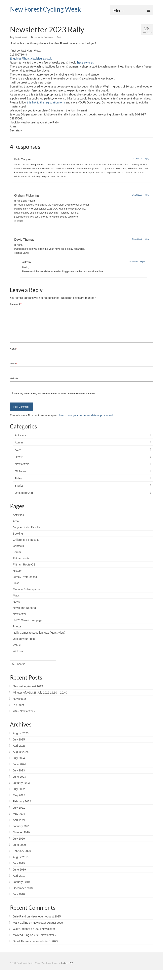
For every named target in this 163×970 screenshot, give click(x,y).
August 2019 (21, 857)
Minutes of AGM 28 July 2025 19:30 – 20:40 (40, 692)
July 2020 (19, 838)
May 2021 (19, 813)
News (16, 601)
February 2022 (22, 801)
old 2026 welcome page (27, 620)
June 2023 (19, 776)
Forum (17, 552)
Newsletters (22, 464)
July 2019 (19, 863)
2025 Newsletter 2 (24, 711)
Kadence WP (67, 963)
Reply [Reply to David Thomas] (146, 239)
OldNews (48, 37)
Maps (16, 595)
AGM (18, 449)
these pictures (85, 62)
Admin (19, 442)
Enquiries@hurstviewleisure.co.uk (31, 58)
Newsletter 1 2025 (46, 941)
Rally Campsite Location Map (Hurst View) (39, 632)
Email (13, 363)
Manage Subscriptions (27, 589)
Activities (20, 435)
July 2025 (19, 739)
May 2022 (19, 795)
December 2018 (23, 888)
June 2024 (19, 764)
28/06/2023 (137, 159)
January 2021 (21, 826)
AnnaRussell (21, 37)
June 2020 (19, 844)
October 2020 (21, 832)
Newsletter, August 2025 (28, 686)
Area (16, 521)
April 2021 (19, 820)
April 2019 (19, 875)
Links (16, 583)
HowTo (19, 456)
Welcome (18, 651)
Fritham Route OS (24, 564)
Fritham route (21, 558)
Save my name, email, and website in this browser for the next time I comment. (55, 393)
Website (14, 378)
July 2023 (19, 770)
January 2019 (21, 882)
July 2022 (19, 789)
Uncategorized (24, 492)
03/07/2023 (137, 239)
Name (13, 349)
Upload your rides (24, 638)
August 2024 (21, 751)
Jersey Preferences (25, 576)
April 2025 (19, 745)
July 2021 (19, 807)
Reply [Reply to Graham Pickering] (146, 195)
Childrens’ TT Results (26, 539)
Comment (15, 304)
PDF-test (18, 705)
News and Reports (24, 607)
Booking (18, 533)
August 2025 (21, 733)
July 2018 (19, 894)
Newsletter (19, 614)
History (17, 570)
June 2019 (19, 869)
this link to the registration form (46, 102)
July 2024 (19, 758)
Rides (18, 478)
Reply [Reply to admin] (142, 261)
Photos (17, 626)
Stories (19, 485)
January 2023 (21, 782)
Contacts (18, 546)
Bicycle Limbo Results (26, 527)
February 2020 (22, 851)
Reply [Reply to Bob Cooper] (146, 159)
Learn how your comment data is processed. (86, 415)
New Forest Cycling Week (45, 9)
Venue (17, 645)
